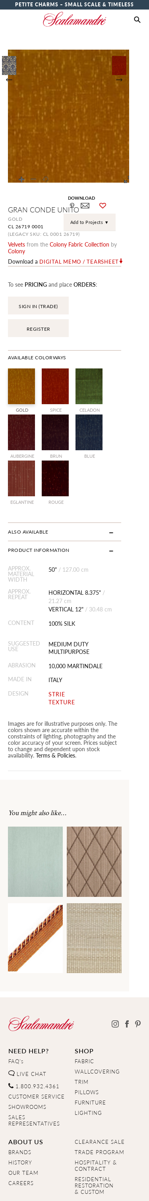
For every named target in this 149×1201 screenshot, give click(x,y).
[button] (137, 19)
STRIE (62, 657)
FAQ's (16, 1018)
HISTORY (20, 1119)
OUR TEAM (23, 1130)
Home (15, 1187)
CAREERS (21, 1140)
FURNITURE (90, 1059)
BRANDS (19, 1109)
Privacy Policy (52, 1187)
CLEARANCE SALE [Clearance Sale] (100, 1099)
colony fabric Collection (79, 244)
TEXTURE (67, 665)
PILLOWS (87, 1049)
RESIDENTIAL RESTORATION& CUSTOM (94, 1143)
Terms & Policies (55, 712)
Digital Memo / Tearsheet (79, 254)
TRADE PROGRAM (99, 1109)
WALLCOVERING (97, 1028)
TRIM (82, 1039)
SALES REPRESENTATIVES (34, 1077)
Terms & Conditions (106, 1187)
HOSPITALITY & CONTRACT (96, 1123)
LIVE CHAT (27, 1031)
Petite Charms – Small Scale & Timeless (74, 4)
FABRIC (84, 1018)
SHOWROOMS (27, 1064)
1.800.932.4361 (34, 1043)
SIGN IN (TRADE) (38, 299)
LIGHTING (88, 1070)
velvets (16, 244)
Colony (126, 244)
